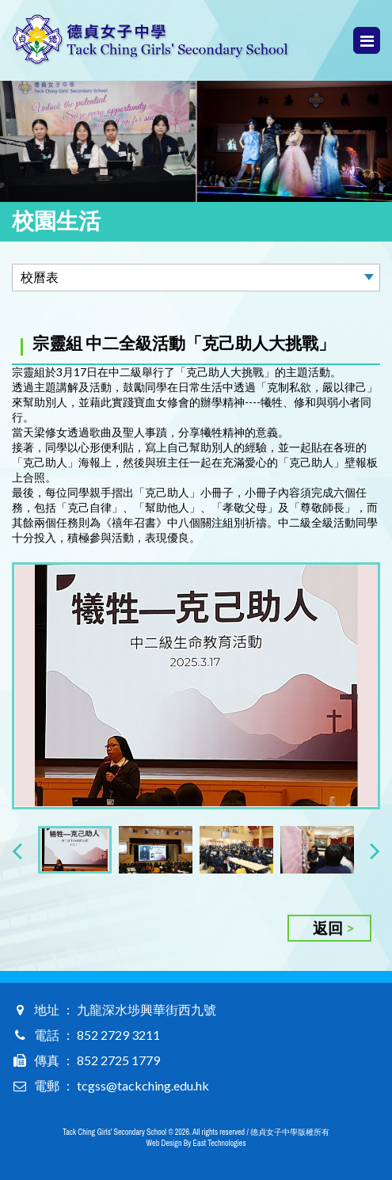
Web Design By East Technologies (196, 1143)
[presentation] (17, 850)
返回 (328, 928)
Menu (367, 41)
